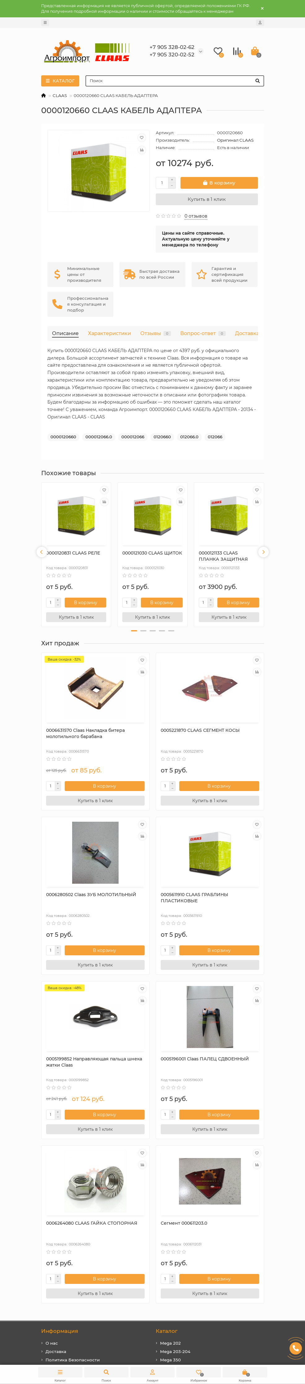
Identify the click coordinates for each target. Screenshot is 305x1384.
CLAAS (60, 95)
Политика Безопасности (73, 1190)
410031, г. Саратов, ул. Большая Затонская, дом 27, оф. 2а (208, 1284)
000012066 (132, 436)
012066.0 (189, 436)
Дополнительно (63, 1228)
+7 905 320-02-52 (181, 1248)
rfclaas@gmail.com (183, 1256)
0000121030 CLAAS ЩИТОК (152, 553)
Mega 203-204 (175, 1182)
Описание (65, 333)
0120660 (162, 436)
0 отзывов (196, 216)
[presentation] (42, 552)
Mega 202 (170, 1173)
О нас (52, 1173)
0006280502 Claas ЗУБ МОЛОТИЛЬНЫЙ (224, 731)
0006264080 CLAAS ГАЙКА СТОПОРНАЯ (76, 1057)
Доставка (247, 333)
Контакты (56, 1207)
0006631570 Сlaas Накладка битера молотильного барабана (74, 735)
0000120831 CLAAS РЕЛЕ (73, 553)
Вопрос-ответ (203, 333)
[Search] (174, 80)
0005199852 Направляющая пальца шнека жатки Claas (148, 897)
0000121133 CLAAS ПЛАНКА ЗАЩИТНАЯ (223, 556)
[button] (134, 630)
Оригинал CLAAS (235, 140)
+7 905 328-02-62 (181, 1240)
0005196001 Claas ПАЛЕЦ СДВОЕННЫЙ (227, 894)
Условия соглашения (69, 1198)
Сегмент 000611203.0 (145, 1054)
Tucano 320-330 (177, 1198)
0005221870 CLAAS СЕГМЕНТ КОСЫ (142, 731)
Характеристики (109, 333)
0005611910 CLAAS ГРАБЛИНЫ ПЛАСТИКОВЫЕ (66, 897)
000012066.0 (98, 436)
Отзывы (155, 333)
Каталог (166, 1162)
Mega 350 (170, 1190)
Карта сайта (59, 1215)
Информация (59, 1162)
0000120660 (63, 436)
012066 (215, 436)
